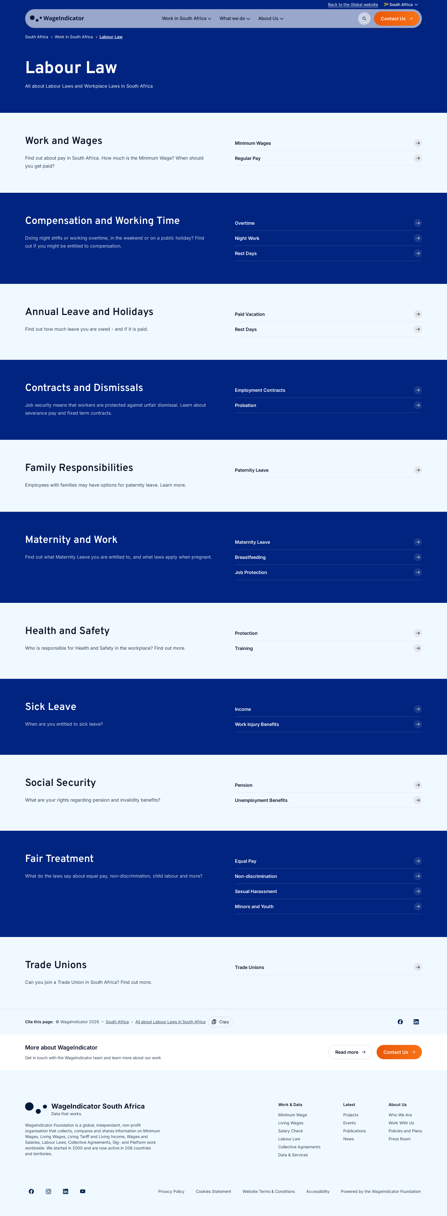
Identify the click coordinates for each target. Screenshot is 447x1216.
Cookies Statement (213, 1191)
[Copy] (220, 1022)
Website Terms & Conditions (269, 1191)
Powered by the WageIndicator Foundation (381, 1191)
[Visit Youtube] (82, 1191)
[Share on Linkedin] (416, 1022)
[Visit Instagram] (48, 1191)
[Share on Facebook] (400, 1022)
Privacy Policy (171, 1191)
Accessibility (318, 1191)
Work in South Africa (74, 36)
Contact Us (397, 18)
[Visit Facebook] (31, 1191)
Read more (353, 1053)
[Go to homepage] (57, 18)
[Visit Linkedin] (65, 1191)
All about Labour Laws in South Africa (170, 1021)
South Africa (36, 36)
